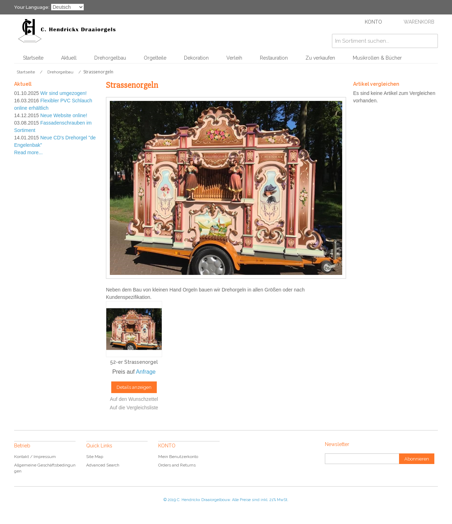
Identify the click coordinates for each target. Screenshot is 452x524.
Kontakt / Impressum (35, 456)
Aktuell (69, 58)
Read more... (28, 152)
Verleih (234, 58)
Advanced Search (102, 465)
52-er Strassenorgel (134, 362)
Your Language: (31, 7)
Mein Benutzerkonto (178, 456)
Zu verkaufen (320, 58)
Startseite (33, 58)
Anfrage (146, 372)
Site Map (94, 456)
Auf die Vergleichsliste (134, 407)
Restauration (274, 58)
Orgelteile (155, 58)
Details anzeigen (134, 387)
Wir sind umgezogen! (63, 93)
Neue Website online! (63, 115)
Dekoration (196, 58)
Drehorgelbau (110, 58)
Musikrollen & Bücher (377, 58)
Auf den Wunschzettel (134, 399)
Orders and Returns (177, 465)
